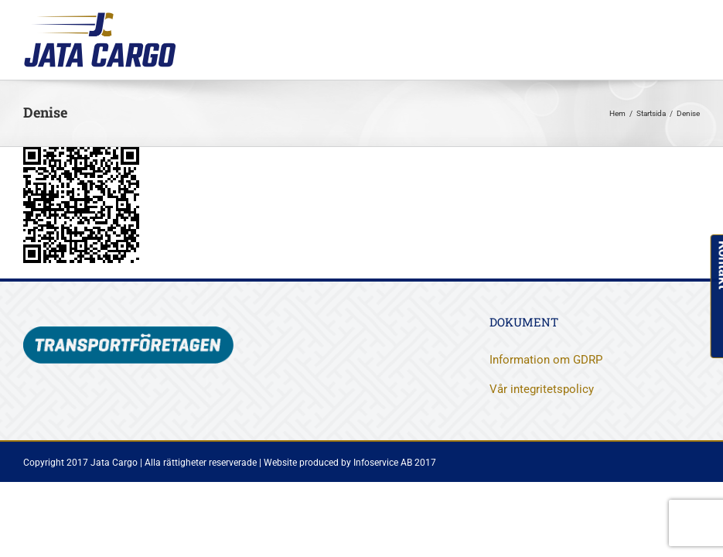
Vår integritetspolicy (541, 389)
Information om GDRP (545, 360)
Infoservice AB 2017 (394, 462)
